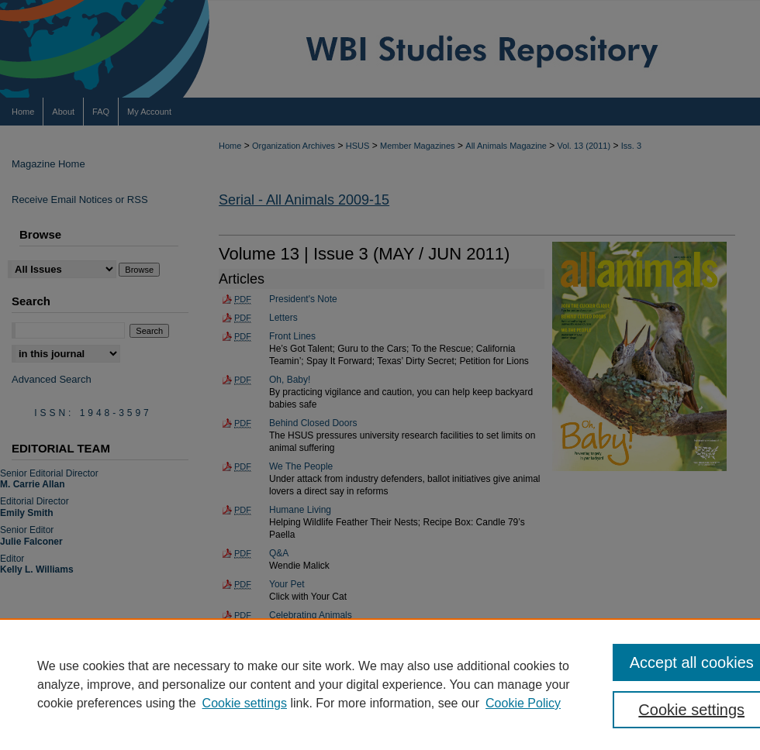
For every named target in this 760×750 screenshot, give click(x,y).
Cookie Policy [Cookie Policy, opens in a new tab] (523, 703)
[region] (380, 684)
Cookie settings (244, 703)
